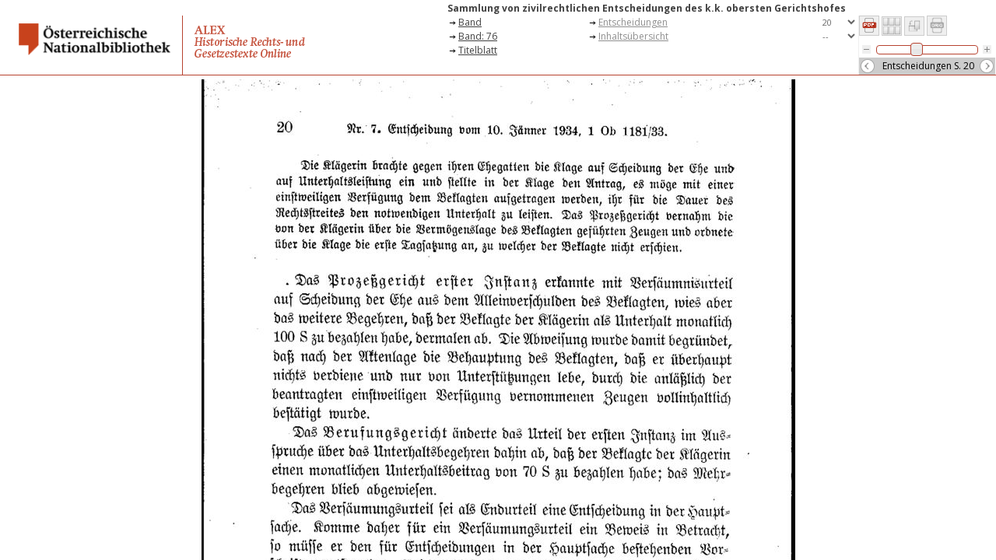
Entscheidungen (633, 22)
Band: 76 (477, 36)
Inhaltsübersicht (633, 36)
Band (470, 22)
